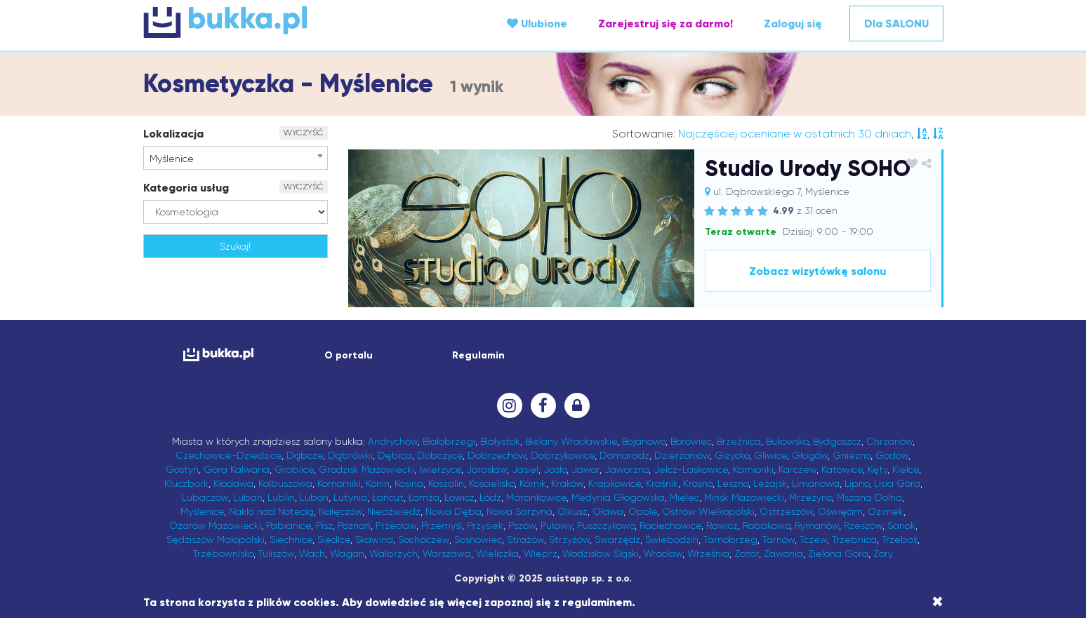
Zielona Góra (838, 553)
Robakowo (766, 525)
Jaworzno (626, 469)
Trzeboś (900, 539)
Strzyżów (569, 539)
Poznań (354, 525)
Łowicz (459, 497)
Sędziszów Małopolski (215, 539)
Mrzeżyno (810, 497)
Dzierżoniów (682, 455)
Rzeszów (863, 525)
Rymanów (817, 525)
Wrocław (663, 553)
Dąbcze (304, 455)
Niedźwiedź (394, 511)
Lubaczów (205, 497)
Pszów (522, 525)
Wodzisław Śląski (600, 553)
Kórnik (532, 483)
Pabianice (288, 525)
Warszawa (447, 553)
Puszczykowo (606, 525)
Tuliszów (276, 553)
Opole (642, 511)
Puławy (556, 525)
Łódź (490, 497)
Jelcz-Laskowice (691, 469)
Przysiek (485, 525)
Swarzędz (617, 539)
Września (708, 553)
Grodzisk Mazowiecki (366, 469)
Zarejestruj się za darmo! (665, 23)
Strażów (525, 539)
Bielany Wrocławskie (571, 441)
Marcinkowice (536, 497)
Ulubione (537, 23)
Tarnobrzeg (730, 539)
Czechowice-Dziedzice (229, 455)
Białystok (500, 441)
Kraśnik (662, 483)
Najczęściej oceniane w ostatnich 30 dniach (794, 133)
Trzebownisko (223, 553)
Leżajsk (770, 483)
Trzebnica (854, 539)
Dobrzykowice (563, 455)
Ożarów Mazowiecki (215, 525)
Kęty (877, 469)
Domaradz (624, 455)
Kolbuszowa (285, 483)
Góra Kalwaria (237, 469)
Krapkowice (614, 483)
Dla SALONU (896, 23)
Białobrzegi (449, 441)
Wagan (347, 553)
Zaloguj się (793, 23)
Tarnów (778, 539)
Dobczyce (440, 455)
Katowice (842, 469)
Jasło (555, 469)
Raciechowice (670, 525)
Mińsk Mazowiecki (744, 497)
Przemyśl (441, 525)
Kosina (409, 483)
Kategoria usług (186, 187)
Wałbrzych (393, 553)
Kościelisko (492, 483)
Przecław (396, 525)
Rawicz (722, 525)
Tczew (813, 539)
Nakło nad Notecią (271, 511)
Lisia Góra (897, 483)
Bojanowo (643, 441)
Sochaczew (423, 539)
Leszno (732, 483)
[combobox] (235, 158)
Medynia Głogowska (618, 497)
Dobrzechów (497, 455)
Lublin (281, 497)
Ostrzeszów (786, 511)
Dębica (395, 455)
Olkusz (572, 511)
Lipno (857, 483)
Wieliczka (497, 553)
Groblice (294, 469)
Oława (607, 511)
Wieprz (540, 553)
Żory (883, 553)
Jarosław (486, 469)
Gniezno (851, 455)
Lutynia (350, 497)
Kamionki (753, 469)
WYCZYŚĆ (304, 132)
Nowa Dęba (453, 511)
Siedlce (333, 539)
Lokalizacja (173, 133)
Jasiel (525, 469)
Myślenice (202, 511)
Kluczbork (186, 483)
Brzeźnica (739, 441)
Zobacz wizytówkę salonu (817, 271)
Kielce (905, 469)
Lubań (248, 497)
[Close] (937, 602)
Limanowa (816, 483)
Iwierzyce (440, 469)
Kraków (567, 483)
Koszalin (446, 483)
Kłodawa (233, 483)
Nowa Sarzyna (519, 511)
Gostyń (182, 469)
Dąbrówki (350, 455)
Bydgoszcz (837, 441)
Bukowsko (787, 441)
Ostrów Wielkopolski (708, 511)
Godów (891, 455)
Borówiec (691, 441)
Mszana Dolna (869, 497)
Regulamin (478, 355)
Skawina (374, 539)
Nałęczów (340, 511)
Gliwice (770, 455)
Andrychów (393, 441)
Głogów (810, 455)
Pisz (324, 525)
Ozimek (885, 511)
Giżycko (732, 455)
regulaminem (597, 602)
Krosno (698, 483)
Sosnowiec (478, 539)
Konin (378, 483)
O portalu (348, 355)
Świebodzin (671, 539)
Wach (312, 553)
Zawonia (783, 553)
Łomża (424, 497)
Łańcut (388, 497)
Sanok (901, 525)
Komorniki (339, 483)
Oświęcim (840, 511)
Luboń (314, 497)
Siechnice (291, 539)
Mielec (684, 497)
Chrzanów (889, 441)
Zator (746, 553)
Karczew (797, 469)
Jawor (585, 469)
